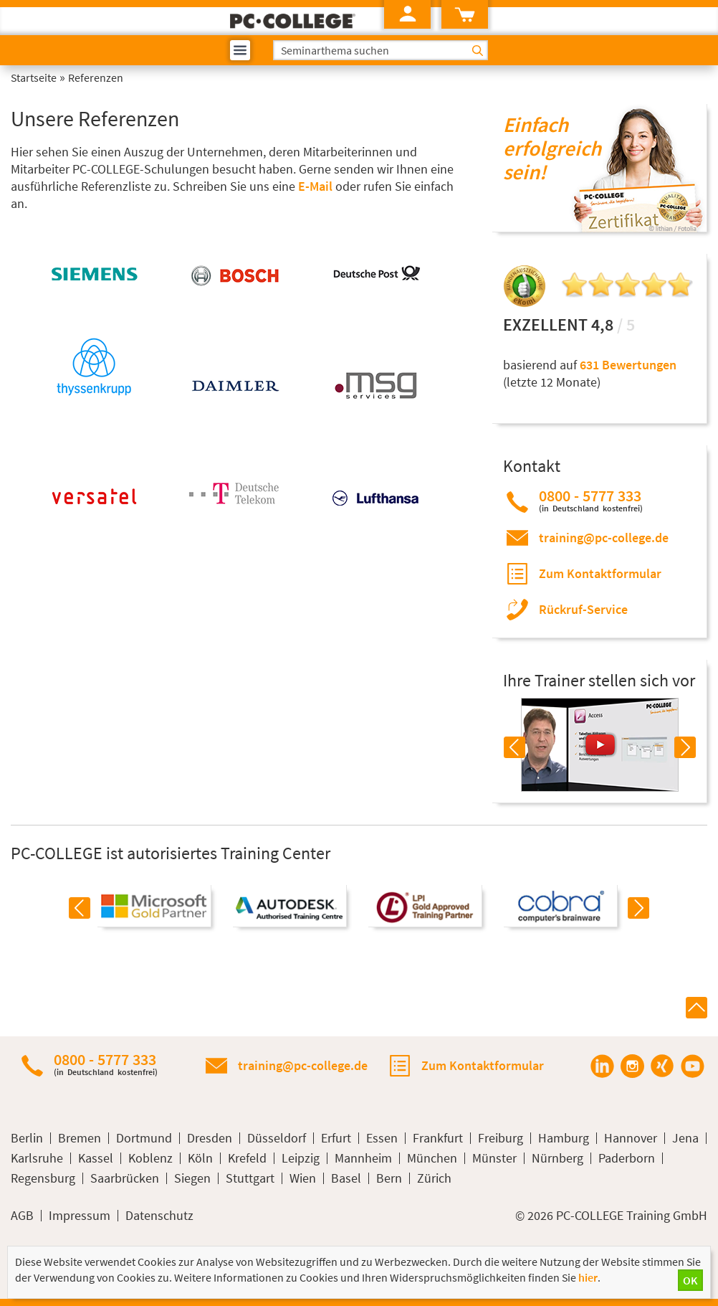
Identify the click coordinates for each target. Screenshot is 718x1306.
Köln (200, 1158)
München (432, 1158)
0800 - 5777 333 (591, 500)
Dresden (209, 1138)
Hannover (630, 1138)
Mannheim (363, 1158)
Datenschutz (159, 1215)
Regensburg (43, 1178)
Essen (382, 1138)
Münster (494, 1158)
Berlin (27, 1138)
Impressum (79, 1215)
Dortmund (144, 1138)
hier (588, 1277)
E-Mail (315, 186)
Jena (685, 1138)
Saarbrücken (124, 1178)
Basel (346, 1178)
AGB (22, 1215)
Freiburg (500, 1138)
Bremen (79, 1138)
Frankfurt (438, 1138)
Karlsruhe (37, 1158)
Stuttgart (250, 1178)
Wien (302, 1178)
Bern (389, 1178)
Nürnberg (557, 1158)
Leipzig (301, 1158)
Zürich (434, 1178)
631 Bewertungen (628, 364)
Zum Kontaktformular (600, 573)
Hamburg (563, 1138)
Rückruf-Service (583, 609)
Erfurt (336, 1138)
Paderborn (626, 1158)
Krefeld (247, 1158)
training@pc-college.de (604, 537)
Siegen (192, 1178)
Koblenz (150, 1158)
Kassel (95, 1158)
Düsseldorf (276, 1138)
